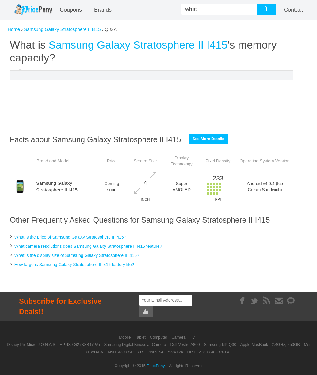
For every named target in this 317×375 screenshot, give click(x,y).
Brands (103, 10)
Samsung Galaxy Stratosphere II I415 (62, 29)
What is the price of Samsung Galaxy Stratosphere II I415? (70, 237)
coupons (71, 10)
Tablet (141, 337)
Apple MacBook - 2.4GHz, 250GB (270, 344)
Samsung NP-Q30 (220, 344)
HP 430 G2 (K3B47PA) (79, 344)
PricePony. (156, 365)
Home (14, 29)
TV (192, 337)
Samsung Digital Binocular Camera (135, 344)
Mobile (125, 337)
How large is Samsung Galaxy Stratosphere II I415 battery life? (74, 264)
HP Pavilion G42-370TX (208, 352)
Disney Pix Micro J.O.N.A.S (31, 344)
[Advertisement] (151, 107)
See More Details (208, 138)
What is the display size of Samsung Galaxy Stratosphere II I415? (76, 255)
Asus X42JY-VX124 (165, 352)
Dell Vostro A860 (185, 344)
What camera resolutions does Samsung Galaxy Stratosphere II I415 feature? (88, 246)
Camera (179, 337)
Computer (159, 337)
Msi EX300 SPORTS (126, 352)
